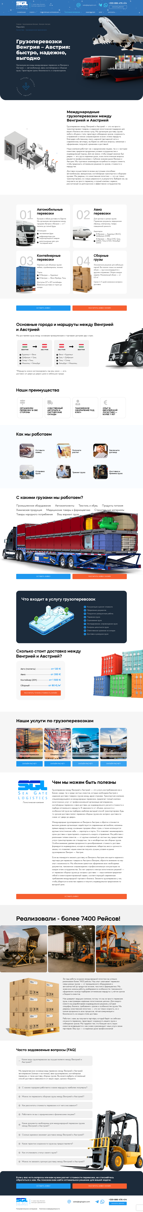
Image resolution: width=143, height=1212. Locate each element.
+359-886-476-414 (118, 3)
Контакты (111, 12)
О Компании (21, 12)
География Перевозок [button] (73, 12)
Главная (18, 24)
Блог (101, 12)
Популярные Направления (50, 12)
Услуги (33, 12)
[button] (99, 308)
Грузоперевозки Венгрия (30, 24)
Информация (90, 12)
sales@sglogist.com (89, 5)
